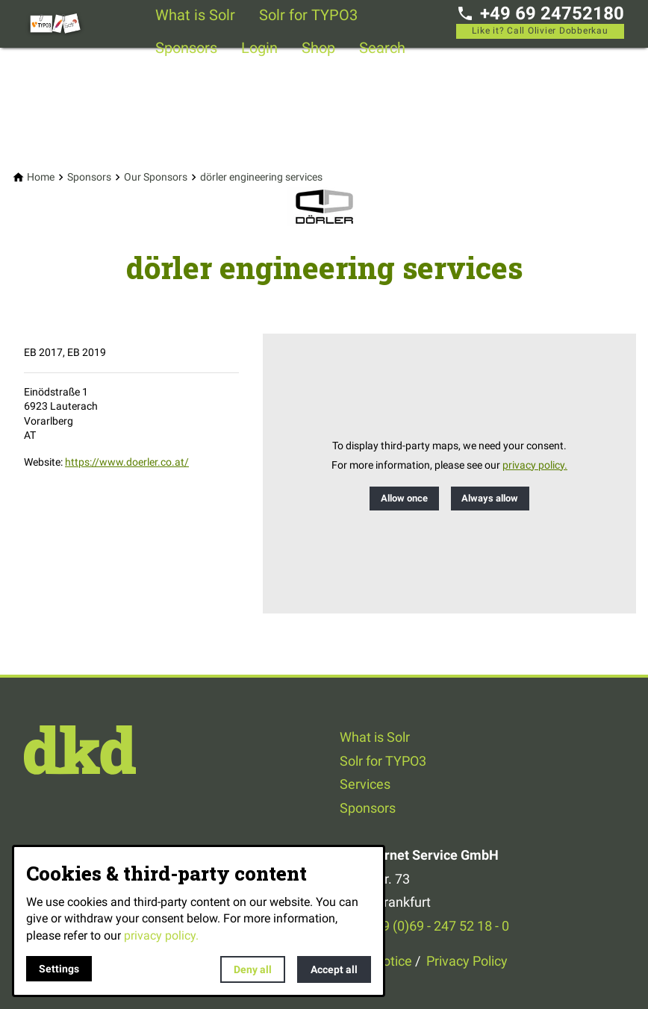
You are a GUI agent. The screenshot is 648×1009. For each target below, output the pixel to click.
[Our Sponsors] (155, 177)
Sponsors (186, 48)
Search (382, 48)
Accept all (334, 969)
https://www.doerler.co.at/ (127, 462)
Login (259, 48)
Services (365, 784)
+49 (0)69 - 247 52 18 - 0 (438, 926)
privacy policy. (534, 465)
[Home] (40, 177)
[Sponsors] (89, 177)
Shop (318, 48)
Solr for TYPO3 (308, 15)
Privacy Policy (467, 961)
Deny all (253, 969)
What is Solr (195, 15)
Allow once (404, 498)
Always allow (489, 498)
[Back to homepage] (83, 24)
